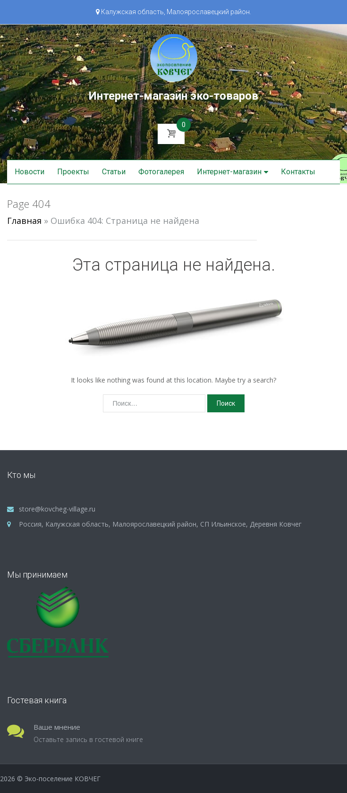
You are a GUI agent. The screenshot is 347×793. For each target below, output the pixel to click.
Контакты (298, 171)
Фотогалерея (161, 171)
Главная (24, 220)
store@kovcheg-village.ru (57, 508)
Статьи (114, 171)
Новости (29, 171)
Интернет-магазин (229, 171)
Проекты (73, 171)
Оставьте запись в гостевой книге (88, 739)
